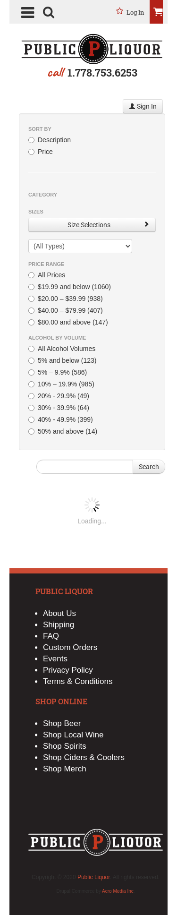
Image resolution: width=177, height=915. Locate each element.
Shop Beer (62, 723)
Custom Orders (70, 647)
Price (40, 151)
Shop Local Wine (73, 734)
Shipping (58, 624)
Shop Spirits (64, 746)
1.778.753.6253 (102, 72)
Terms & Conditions (77, 681)
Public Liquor (93, 877)
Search (149, 466)
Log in (135, 12)
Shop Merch (64, 768)
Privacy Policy (68, 670)
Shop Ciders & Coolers (84, 757)
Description (49, 140)
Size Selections (108, 225)
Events (55, 658)
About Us (59, 613)
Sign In (143, 106)
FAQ (51, 636)
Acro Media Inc (118, 891)
